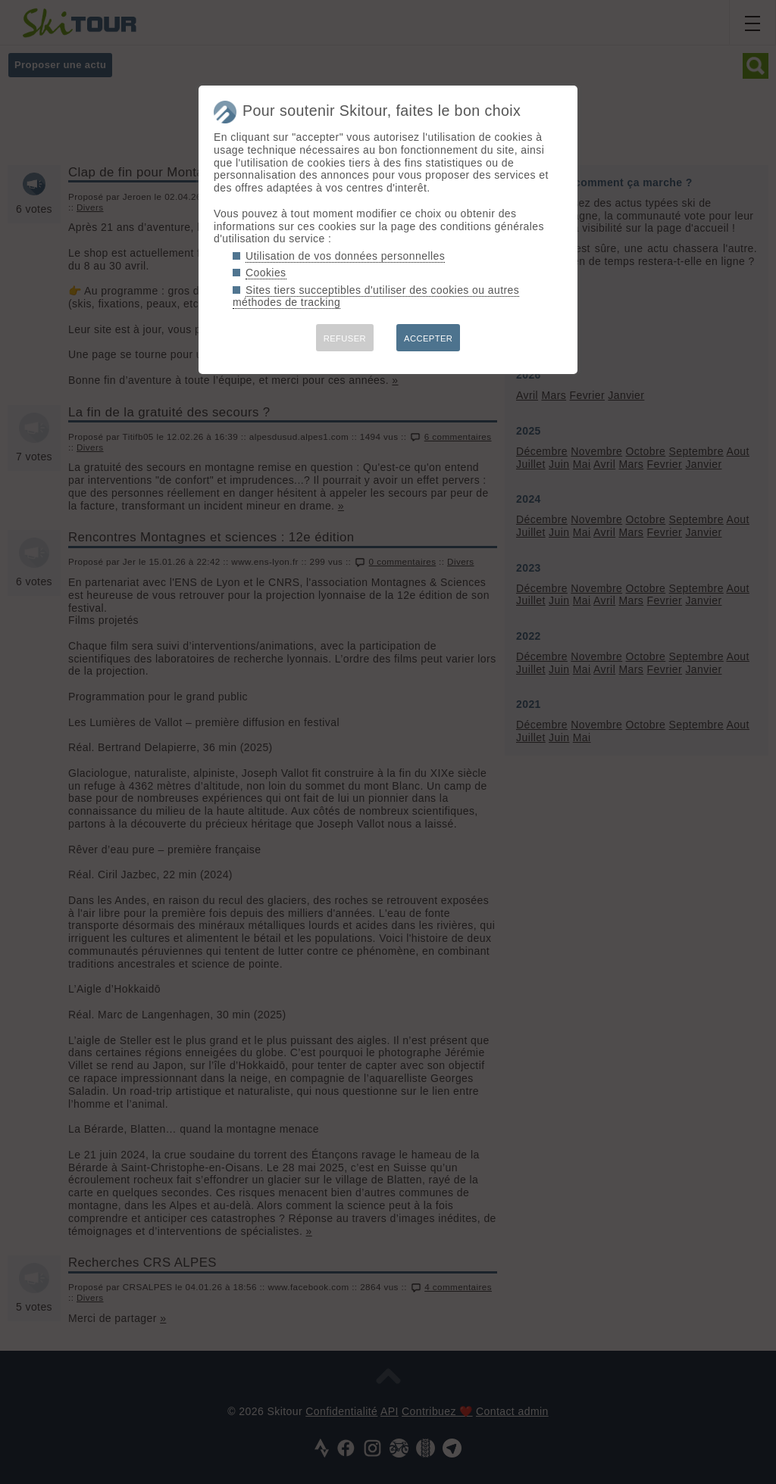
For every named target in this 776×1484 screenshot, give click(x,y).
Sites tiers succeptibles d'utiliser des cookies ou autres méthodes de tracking (376, 296)
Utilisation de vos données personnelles (345, 256)
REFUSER (345, 338)
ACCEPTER (428, 338)
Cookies (266, 273)
